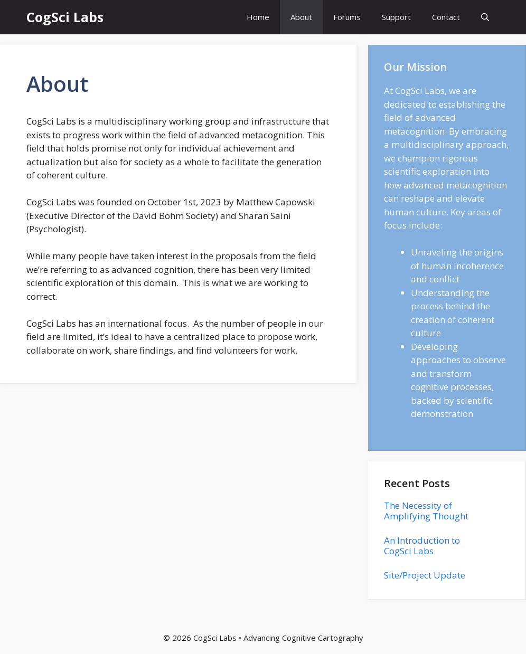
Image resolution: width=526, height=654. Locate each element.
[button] (485, 17)
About (301, 17)
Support (396, 17)
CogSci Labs (65, 17)
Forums (347, 17)
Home (258, 17)
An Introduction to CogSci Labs (422, 545)
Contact (446, 17)
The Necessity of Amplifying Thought (426, 510)
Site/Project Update (424, 575)
